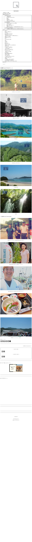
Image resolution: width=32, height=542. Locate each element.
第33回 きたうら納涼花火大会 (9, 49)
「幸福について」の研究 (8, 51)
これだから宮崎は (7, 48)
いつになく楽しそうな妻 (8, 39)
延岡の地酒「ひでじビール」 (8, 34)
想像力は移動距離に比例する (8, 53)
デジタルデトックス (7, 50)
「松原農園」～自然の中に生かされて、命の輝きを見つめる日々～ (15, 28)
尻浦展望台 (8, 19)
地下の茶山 (6, 32)
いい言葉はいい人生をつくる (8, 47)
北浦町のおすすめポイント (6, 14)
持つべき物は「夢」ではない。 (9, 33)
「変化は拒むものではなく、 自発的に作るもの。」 (11, 35)
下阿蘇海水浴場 (9, 16)
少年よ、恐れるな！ (7, 55)
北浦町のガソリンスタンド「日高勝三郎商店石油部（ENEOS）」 (15, 26)
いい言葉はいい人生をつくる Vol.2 (9, 56)
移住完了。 (6, 30)
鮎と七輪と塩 (6, 52)
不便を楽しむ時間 (7, 54)
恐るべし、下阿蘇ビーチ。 (8, 31)
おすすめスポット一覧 (8, 15)
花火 (5, 40)
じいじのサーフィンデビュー (8, 46)
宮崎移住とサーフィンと (8, 37)
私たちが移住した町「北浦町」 (7, 13)
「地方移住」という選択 (6, 12)
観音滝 (7, 18)
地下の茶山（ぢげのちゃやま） (11, 17)
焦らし (6, 38)
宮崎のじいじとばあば (8, 36)
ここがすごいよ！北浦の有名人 (9, 27)
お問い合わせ (16, 416)
